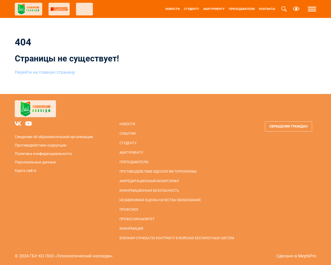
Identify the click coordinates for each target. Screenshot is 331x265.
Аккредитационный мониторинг (149, 181)
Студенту (191, 9)
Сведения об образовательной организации (54, 137)
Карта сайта (25, 170)
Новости (173, 9)
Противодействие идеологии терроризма (158, 172)
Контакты (267, 9)
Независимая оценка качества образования (160, 200)
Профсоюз (128, 210)
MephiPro (307, 255)
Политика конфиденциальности (43, 153)
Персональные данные (35, 162)
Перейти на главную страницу (45, 72)
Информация (131, 229)
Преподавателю (242, 9)
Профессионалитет (137, 219)
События (127, 134)
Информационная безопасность (149, 191)
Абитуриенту (214, 9)
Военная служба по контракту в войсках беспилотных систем (176, 238)
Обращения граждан (288, 126)
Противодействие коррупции (40, 145)
